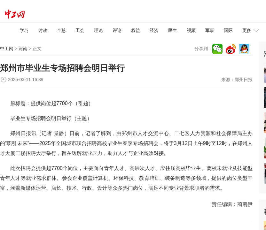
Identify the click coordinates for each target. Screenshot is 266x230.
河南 (23, 48)
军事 (209, 30)
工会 (79, 30)
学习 (24, 30)
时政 (42, 30)
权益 (135, 30)
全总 (61, 30)
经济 (154, 30)
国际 (228, 30)
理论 (98, 30)
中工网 (6, 48)
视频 (191, 30)
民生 (172, 30)
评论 (117, 30)
